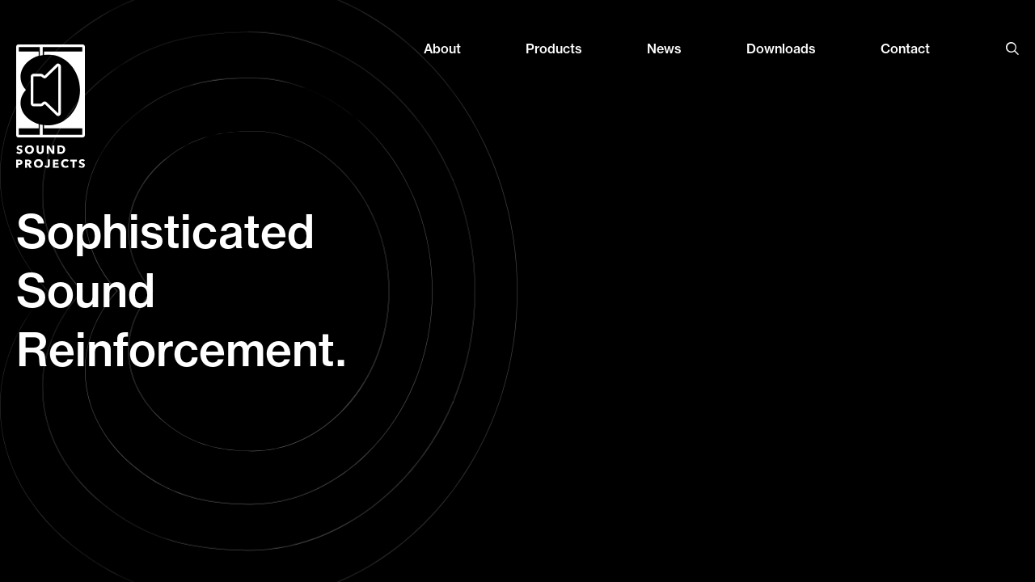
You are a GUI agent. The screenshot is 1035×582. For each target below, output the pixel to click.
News (664, 48)
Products (554, 48)
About (442, 48)
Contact (905, 48)
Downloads (781, 48)
